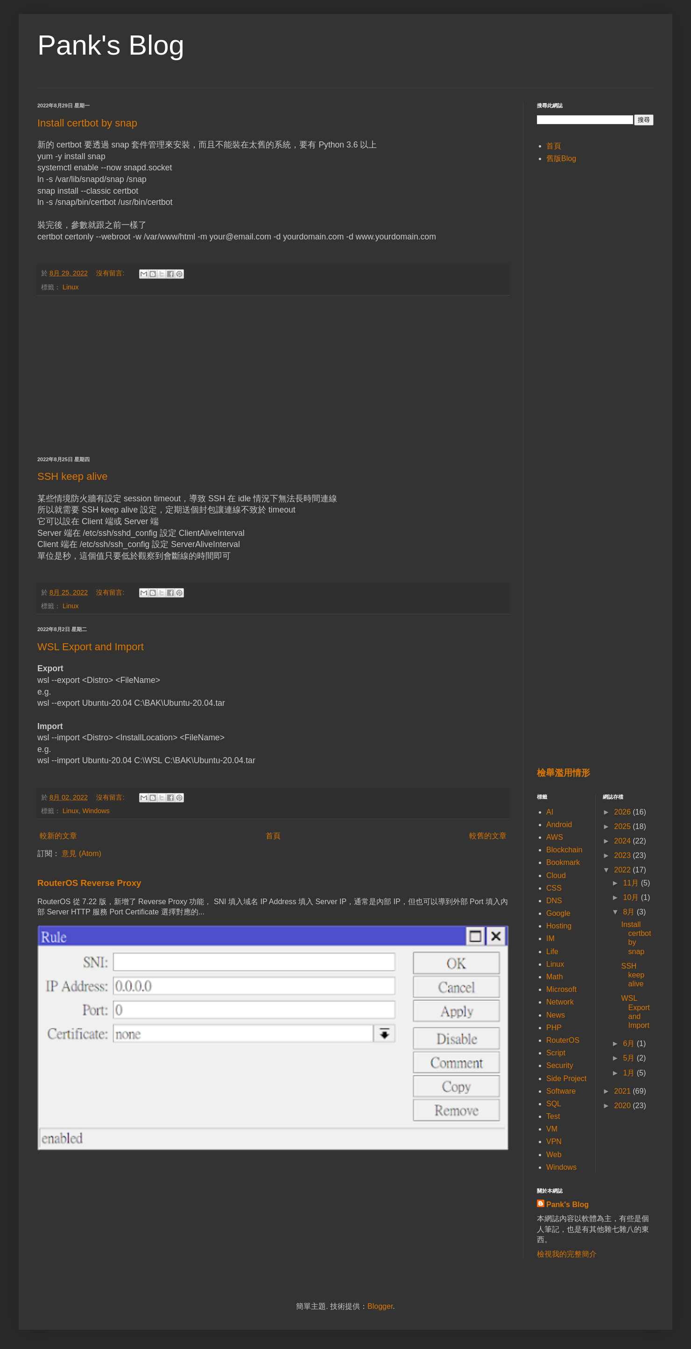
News (555, 1015)
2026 (623, 812)
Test (553, 1116)
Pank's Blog (110, 45)
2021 (623, 1091)
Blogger (380, 1306)
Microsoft (561, 989)
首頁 (273, 836)
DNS (554, 901)
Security (559, 1065)
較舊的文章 (488, 836)
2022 (623, 870)
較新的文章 (58, 836)
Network (560, 1002)
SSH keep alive (72, 476)
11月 (632, 883)
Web (554, 1155)
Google (558, 913)
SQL (553, 1104)
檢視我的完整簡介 (567, 1254)
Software (561, 1091)
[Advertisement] (273, 375)
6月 (629, 1043)
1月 (629, 1073)
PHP (554, 1028)
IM (550, 938)
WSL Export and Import (90, 647)
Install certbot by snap (87, 123)
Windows (95, 811)
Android (559, 825)
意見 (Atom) (81, 853)
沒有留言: (111, 273)
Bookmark (563, 862)
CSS (554, 888)
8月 (629, 912)
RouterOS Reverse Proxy (89, 883)
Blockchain (564, 850)
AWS (554, 837)
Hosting (558, 926)
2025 (623, 826)
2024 (623, 841)
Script (555, 1053)
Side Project (566, 1078)
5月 (629, 1058)
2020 (623, 1106)
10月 (632, 897)
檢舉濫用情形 (563, 773)
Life (552, 952)
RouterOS (562, 1040)
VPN (554, 1141)
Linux (70, 287)
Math (554, 977)
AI (549, 812)
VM (551, 1129)
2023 (623, 855)
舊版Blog (561, 158)
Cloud (556, 875)
